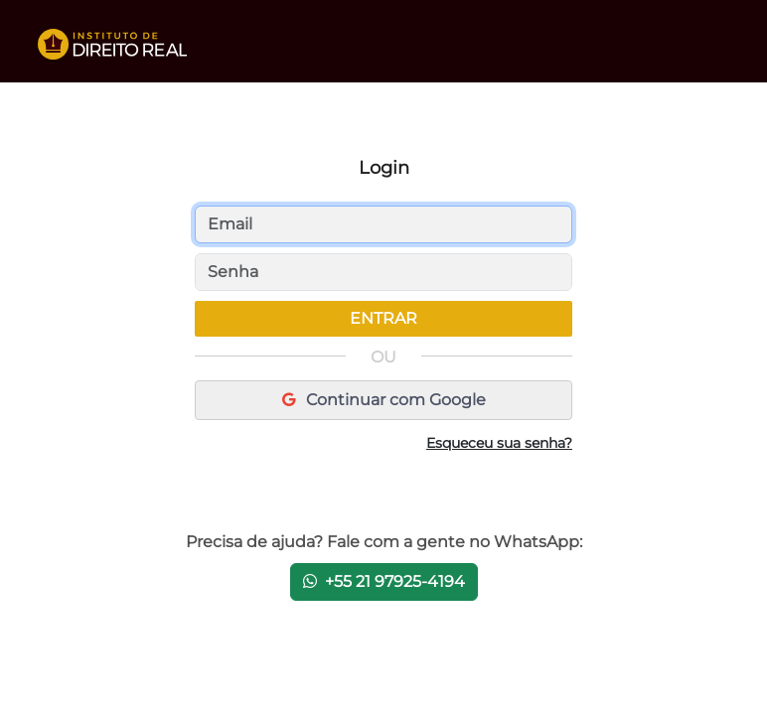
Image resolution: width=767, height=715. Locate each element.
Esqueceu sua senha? (499, 443)
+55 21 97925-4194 (384, 581)
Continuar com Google (384, 399)
